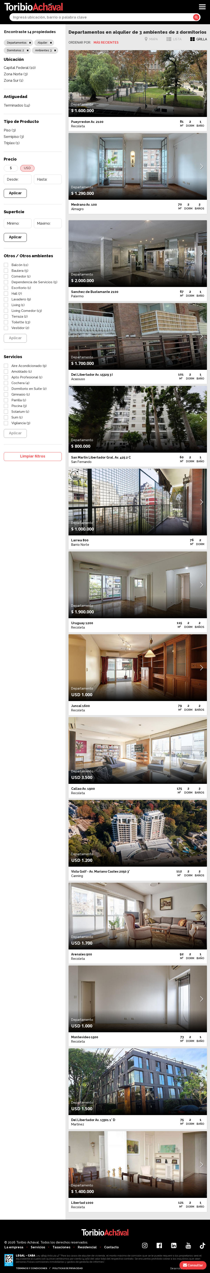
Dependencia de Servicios (34, 282)
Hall (16, 294)
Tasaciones (61, 1247)
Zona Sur (13, 80)
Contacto (111, 1247)
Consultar (193, 1265)
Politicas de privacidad (67, 1268)
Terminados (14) (17, 105)
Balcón (19, 265)
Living (18, 305)
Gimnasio (20, 394)
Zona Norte (16, 74)
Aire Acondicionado (29, 366)
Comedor (21, 276)
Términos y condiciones (31, 1268)
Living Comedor (26, 311)
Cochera (20, 383)
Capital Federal (20, 68)
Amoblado (21, 372)
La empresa (13, 1247)
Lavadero (21, 299)
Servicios (38, 1247)
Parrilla (18, 400)
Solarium (20, 412)
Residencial (87, 1247)
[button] (202, 83)
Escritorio (21, 288)
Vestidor (20, 328)
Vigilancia (20, 423)
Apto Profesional (26, 377)
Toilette (20, 322)
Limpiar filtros (32, 456)
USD (27, 168)
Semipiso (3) (14, 137)
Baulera (19, 271)
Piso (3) (10, 130)
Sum (17, 417)
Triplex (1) (12, 143)
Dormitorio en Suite (29, 389)
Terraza (19, 316)
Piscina (19, 406)
